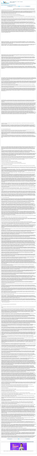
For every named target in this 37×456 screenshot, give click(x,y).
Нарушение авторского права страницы (15, 441)
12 (20, 6)
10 (17, 6)
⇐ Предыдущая (10, 6)
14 (23, 6)
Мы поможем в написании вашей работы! (28, 441)
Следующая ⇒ (28, 6)
